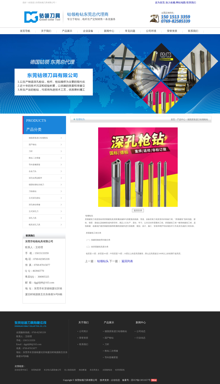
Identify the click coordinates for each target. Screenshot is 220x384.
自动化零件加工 (21, 370)
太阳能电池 (107, 370)
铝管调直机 (120, 370)
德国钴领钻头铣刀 (36, 185)
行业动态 (140, 338)
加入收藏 (175, 2)
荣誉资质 (83, 338)
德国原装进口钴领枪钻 (38, 138)
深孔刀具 (32, 218)
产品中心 (183, 119)
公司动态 (140, 331)
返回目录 (137, 210)
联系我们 (192, 2)
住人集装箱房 (70, 370)
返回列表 (127, 260)
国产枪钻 (32, 144)
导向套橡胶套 (34, 164)
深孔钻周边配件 (35, 178)
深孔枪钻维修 (34, 205)
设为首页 (166, 2)
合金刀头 (32, 171)
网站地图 (183, 2)
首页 (175, 119)
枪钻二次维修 (34, 158)
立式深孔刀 (33, 211)
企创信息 (115, 380)
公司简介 (83, 331)
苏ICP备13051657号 (140, 380)
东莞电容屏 (36, 370)
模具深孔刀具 (34, 225)
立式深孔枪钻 (34, 198)
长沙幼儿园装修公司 (52, 370)
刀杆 (31, 151)
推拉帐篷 (83, 370)
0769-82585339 (39, 332)
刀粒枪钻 (32, 191)
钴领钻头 (103, 260)
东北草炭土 (94, 370)
